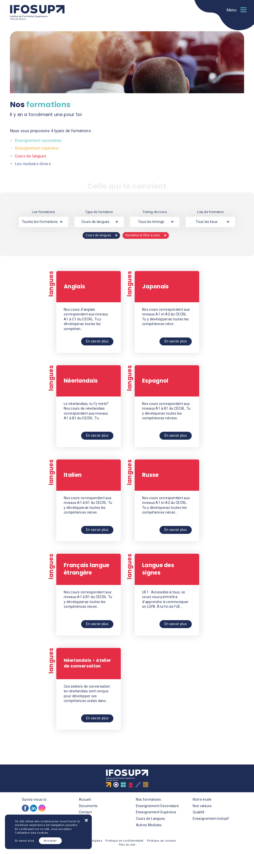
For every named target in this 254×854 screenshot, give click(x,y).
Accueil (85, 799)
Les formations (43, 212)
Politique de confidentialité (124, 840)
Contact (85, 812)
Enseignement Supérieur (156, 812)
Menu (231, 10)
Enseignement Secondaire (157, 806)
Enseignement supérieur (36, 148)
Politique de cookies (161, 840)
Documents (88, 806)
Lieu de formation (210, 212)
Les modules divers (32, 163)
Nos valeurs (202, 806)
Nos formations (148, 799)
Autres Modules (149, 825)
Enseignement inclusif (211, 819)
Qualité (198, 812)
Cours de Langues (150, 819)
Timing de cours (155, 212)
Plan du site (127, 844)
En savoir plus (24, 840)
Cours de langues (30, 156)
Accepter (50, 840)
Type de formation (99, 212)
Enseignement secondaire (37, 140)
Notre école (202, 799)
